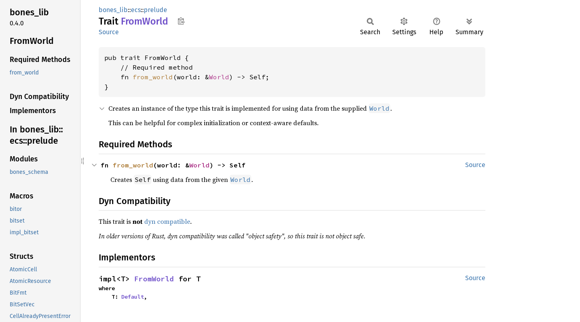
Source (109, 32)
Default (132, 296)
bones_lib (113, 10)
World (219, 77)
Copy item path (181, 21)
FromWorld (154, 278)
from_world (153, 77)
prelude (155, 10)
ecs (136, 10)
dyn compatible (167, 221)
